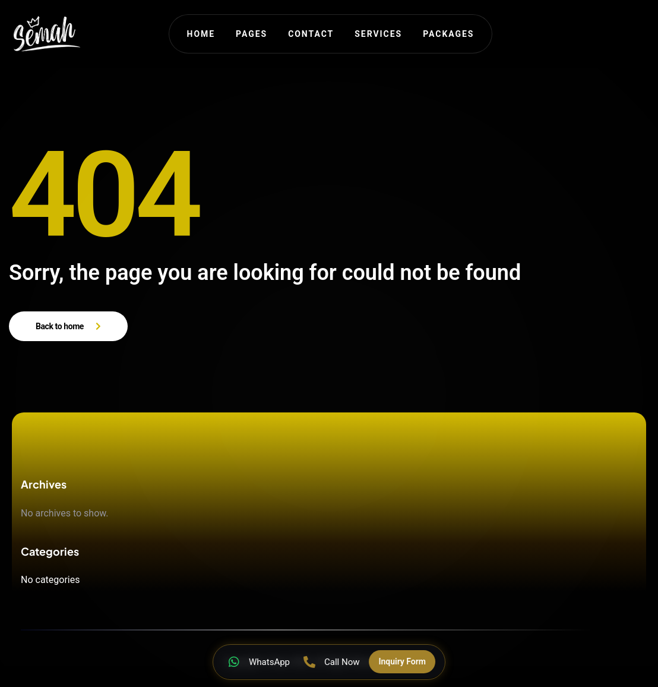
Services (378, 34)
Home (201, 34)
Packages (448, 34)
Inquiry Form (402, 661)
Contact (311, 34)
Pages (251, 34)
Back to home (60, 326)
